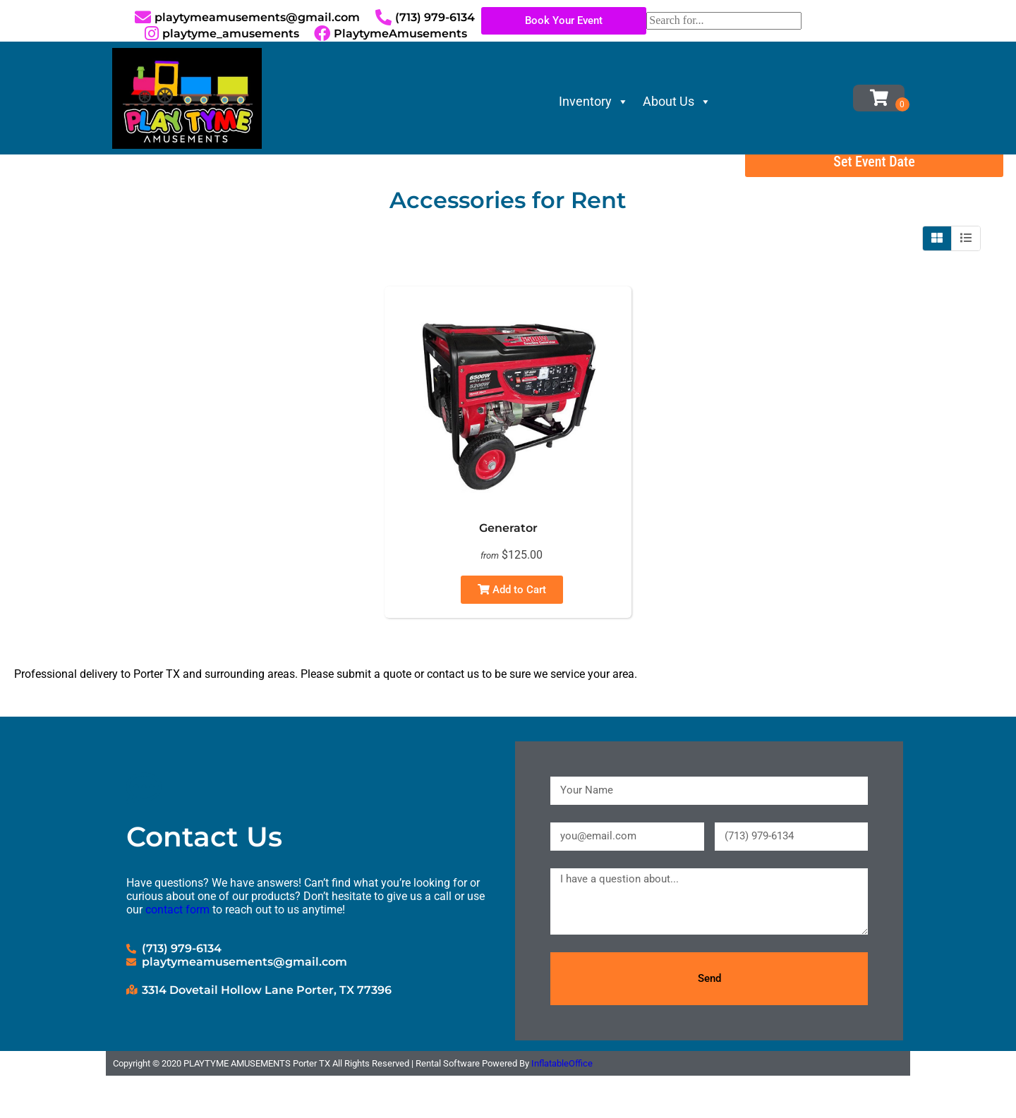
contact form (177, 952)
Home (31, 174)
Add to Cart (512, 632)
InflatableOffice (562, 1105)
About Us (677, 101)
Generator (508, 571)
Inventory (594, 101)
